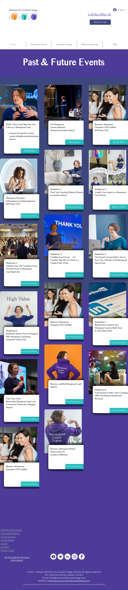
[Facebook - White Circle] (82, 557)
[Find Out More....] (30, 484)
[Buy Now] (74, 142)
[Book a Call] (100, 22)
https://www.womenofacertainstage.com (69, 581)
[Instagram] (75, 557)
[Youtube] (53, 557)
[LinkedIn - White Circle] (68, 557)
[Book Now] (30, 151)
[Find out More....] (30, 216)
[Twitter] (60, 557)
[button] (89, 44)
